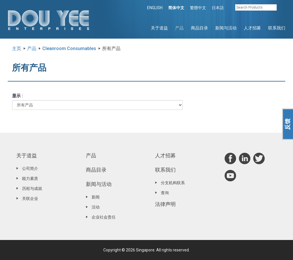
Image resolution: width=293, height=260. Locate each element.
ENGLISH (155, 7)
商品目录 (199, 28)
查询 (165, 192)
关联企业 (30, 198)
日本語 (218, 7)
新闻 (96, 197)
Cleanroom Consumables (69, 48)
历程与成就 (32, 188)
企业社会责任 (104, 217)
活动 (96, 207)
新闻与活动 (226, 28)
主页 (16, 48)
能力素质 (30, 178)
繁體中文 (198, 7)
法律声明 (165, 204)
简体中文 (176, 7)
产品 (179, 28)
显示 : (17, 95)
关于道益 (159, 28)
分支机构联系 (173, 182)
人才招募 (252, 28)
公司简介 (30, 168)
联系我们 (276, 28)
